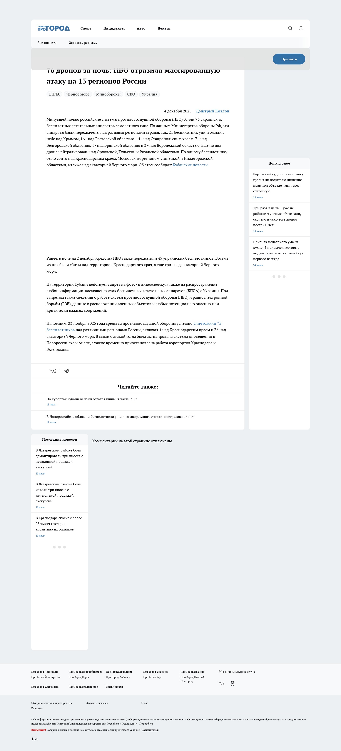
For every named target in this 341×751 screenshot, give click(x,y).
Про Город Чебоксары (44, 671)
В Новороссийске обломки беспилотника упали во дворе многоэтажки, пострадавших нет (138, 419)
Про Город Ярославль (119, 671)
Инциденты (114, 28)
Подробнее (146, 723)
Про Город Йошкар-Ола (45, 677)
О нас (144, 703)
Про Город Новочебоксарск (85, 671)
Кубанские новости (190, 164)
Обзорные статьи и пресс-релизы (51, 703)
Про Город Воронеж (155, 671)
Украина (149, 94)
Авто (141, 28)
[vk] (53, 371)
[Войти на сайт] (301, 28)
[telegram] (68, 371)
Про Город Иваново (193, 671)
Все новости (47, 42)
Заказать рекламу (83, 42)
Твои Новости (114, 686)
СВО (131, 94)
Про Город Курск (79, 677)
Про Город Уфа (152, 677)
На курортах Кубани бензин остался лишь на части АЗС (138, 402)
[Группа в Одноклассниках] (232, 683)
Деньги (164, 28)
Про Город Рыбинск (118, 677)
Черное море (77, 94)
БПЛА (54, 94)
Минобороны (108, 94)
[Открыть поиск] (290, 28)
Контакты (37, 708)
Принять (289, 59)
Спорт (85, 28)
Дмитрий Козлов (212, 111)
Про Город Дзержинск (44, 686)
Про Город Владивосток (83, 686)
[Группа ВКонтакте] (221, 683)
